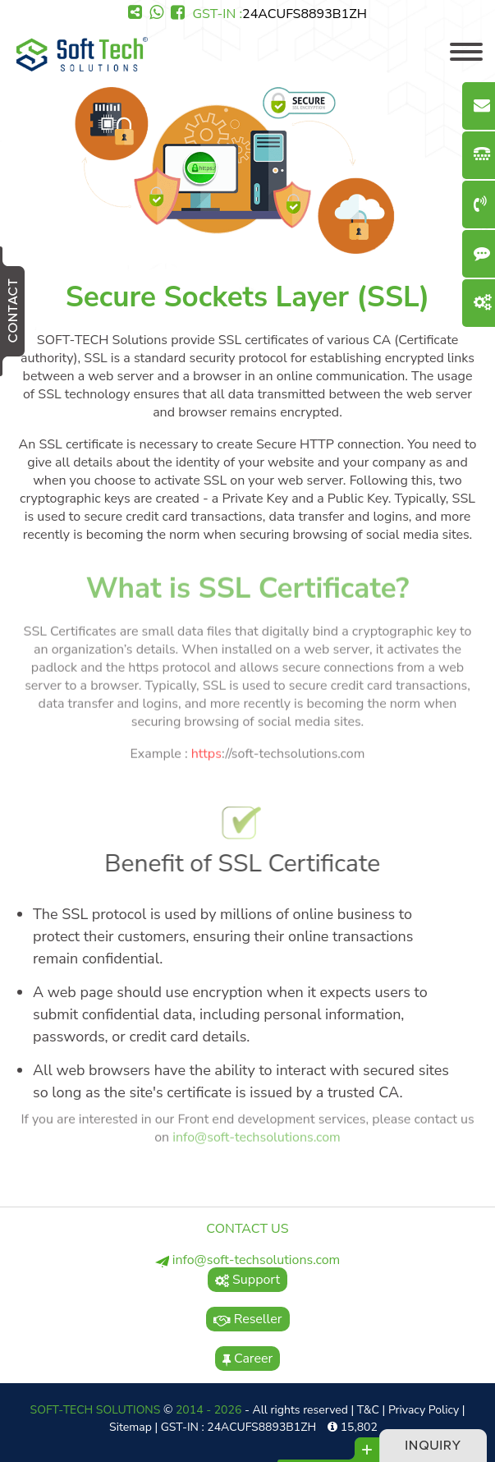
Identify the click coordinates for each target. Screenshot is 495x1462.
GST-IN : (279, 14)
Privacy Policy (423, 1410)
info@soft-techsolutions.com (256, 1134)
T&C (368, 1410)
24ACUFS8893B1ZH (304, 14)
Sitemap (130, 1427)
